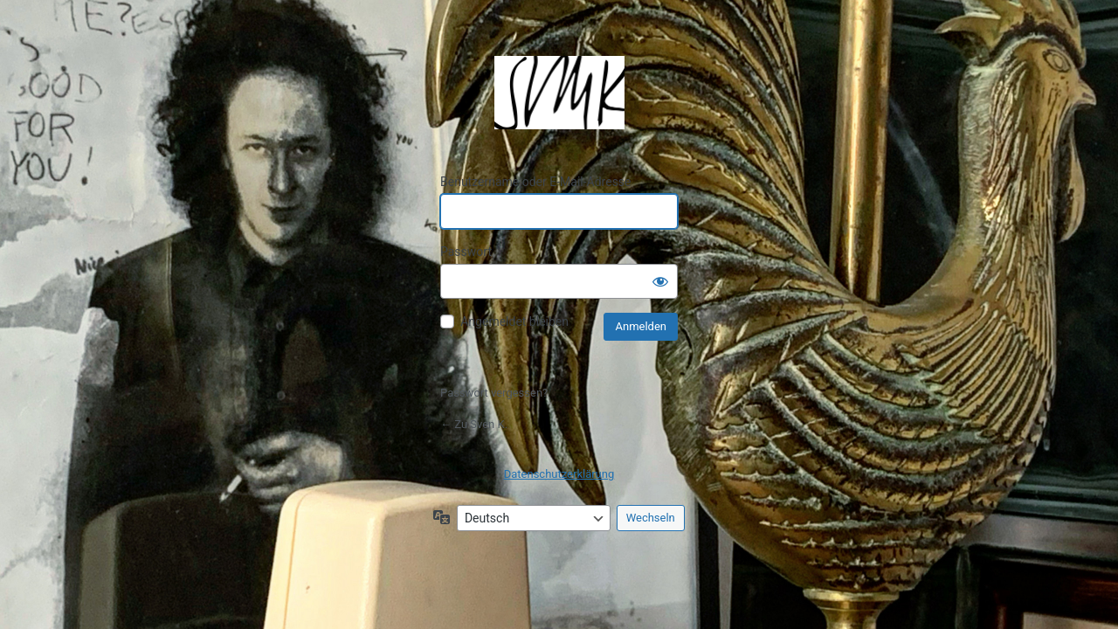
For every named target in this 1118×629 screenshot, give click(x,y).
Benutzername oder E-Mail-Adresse (535, 182)
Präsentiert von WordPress (559, 92)
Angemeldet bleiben (514, 321)
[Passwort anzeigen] (660, 281)
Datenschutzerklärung (559, 473)
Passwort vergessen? (494, 392)
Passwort (466, 252)
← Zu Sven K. (473, 424)
